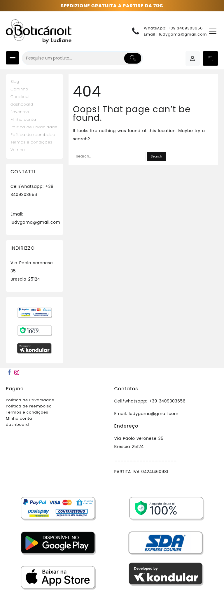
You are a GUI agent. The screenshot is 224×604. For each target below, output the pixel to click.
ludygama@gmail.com (183, 34)
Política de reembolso (32, 134)
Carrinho (19, 89)
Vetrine (17, 150)
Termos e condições (31, 142)
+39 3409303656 (185, 28)
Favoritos (19, 112)
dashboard (21, 104)
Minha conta (23, 119)
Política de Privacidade (33, 127)
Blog (14, 81)
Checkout (20, 96)
